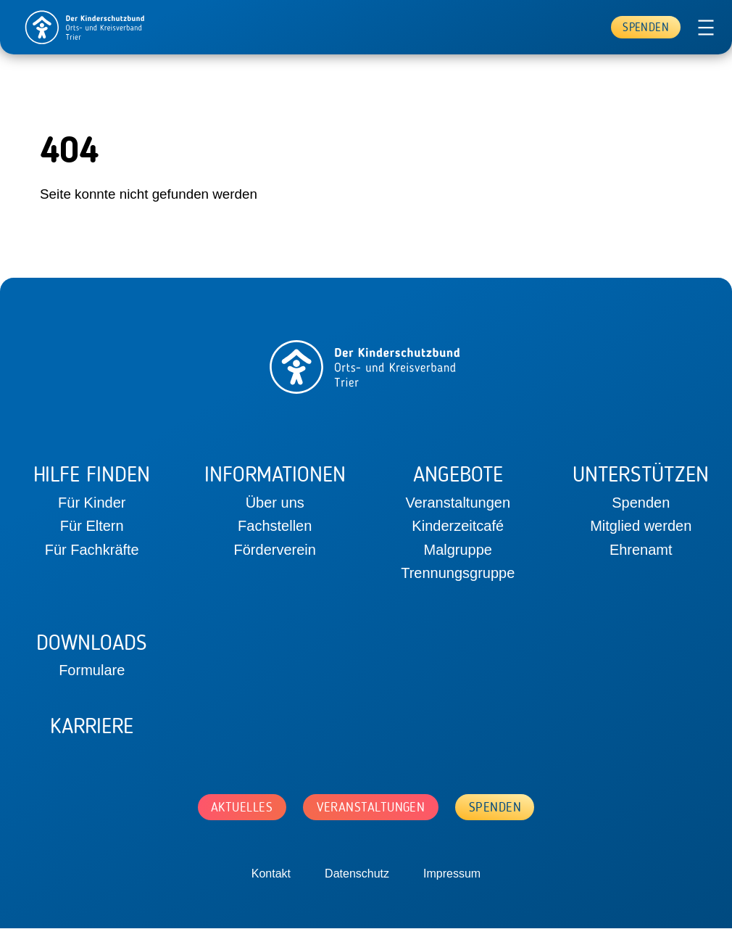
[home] (85, 27)
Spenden (646, 27)
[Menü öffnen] (706, 28)
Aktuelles (239, 806)
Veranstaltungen (371, 806)
